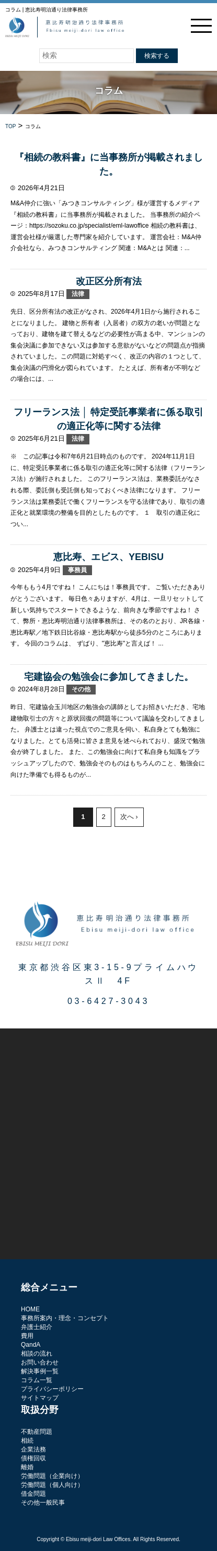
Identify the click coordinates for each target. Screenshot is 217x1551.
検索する (156, 55)
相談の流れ (36, 1353)
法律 (78, 293)
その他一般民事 (43, 1502)
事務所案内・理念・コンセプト (65, 1318)
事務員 (77, 570)
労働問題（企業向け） (52, 1476)
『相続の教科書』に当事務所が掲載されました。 (109, 164)
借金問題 (33, 1493)
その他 (81, 689)
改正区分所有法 (109, 281)
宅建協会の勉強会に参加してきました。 (108, 677)
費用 (27, 1335)
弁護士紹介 (36, 1327)
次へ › (129, 817)
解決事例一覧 (40, 1371)
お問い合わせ (40, 1362)
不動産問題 (36, 1431)
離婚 (27, 1467)
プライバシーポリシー (52, 1389)
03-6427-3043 (108, 1001)
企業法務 (33, 1449)
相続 (27, 1440)
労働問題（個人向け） (52, 1484)
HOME (30, 1309)
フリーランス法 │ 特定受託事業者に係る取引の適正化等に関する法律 (108, 419)
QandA (30, 1344)
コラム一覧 (36, 1380)
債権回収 (33, 1458)
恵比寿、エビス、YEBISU (108, 557)
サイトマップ (40, 1397)
